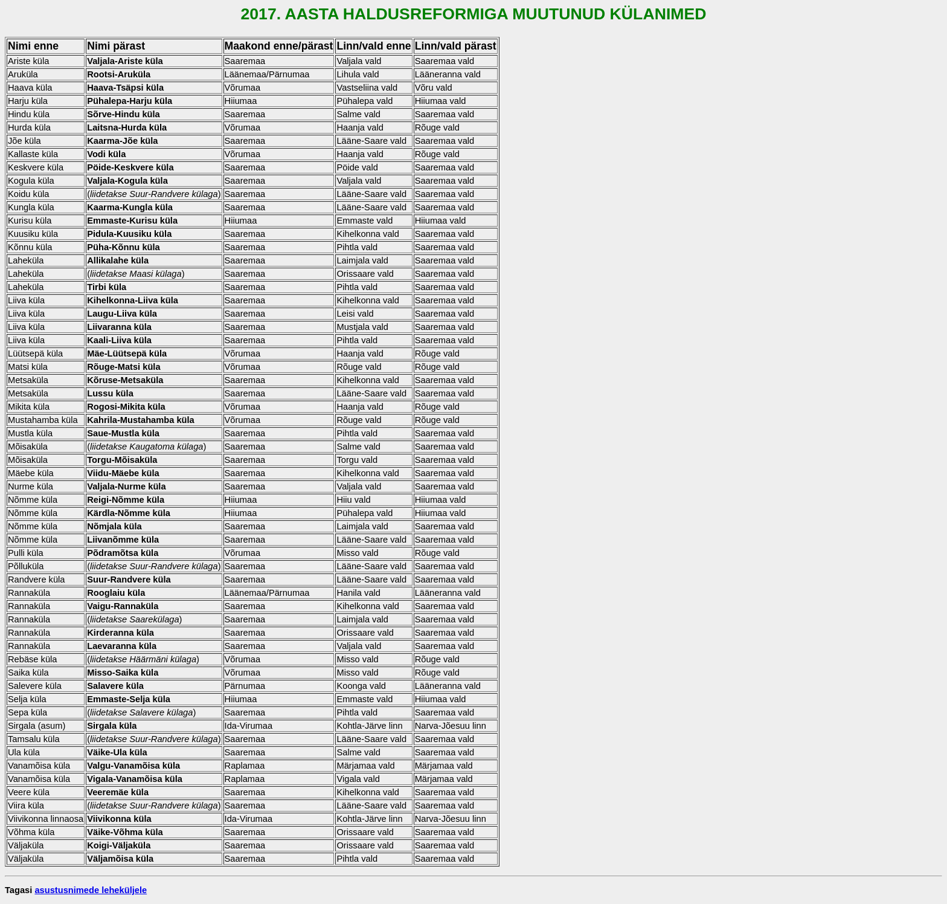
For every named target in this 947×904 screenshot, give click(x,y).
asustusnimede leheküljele (90, 890)
